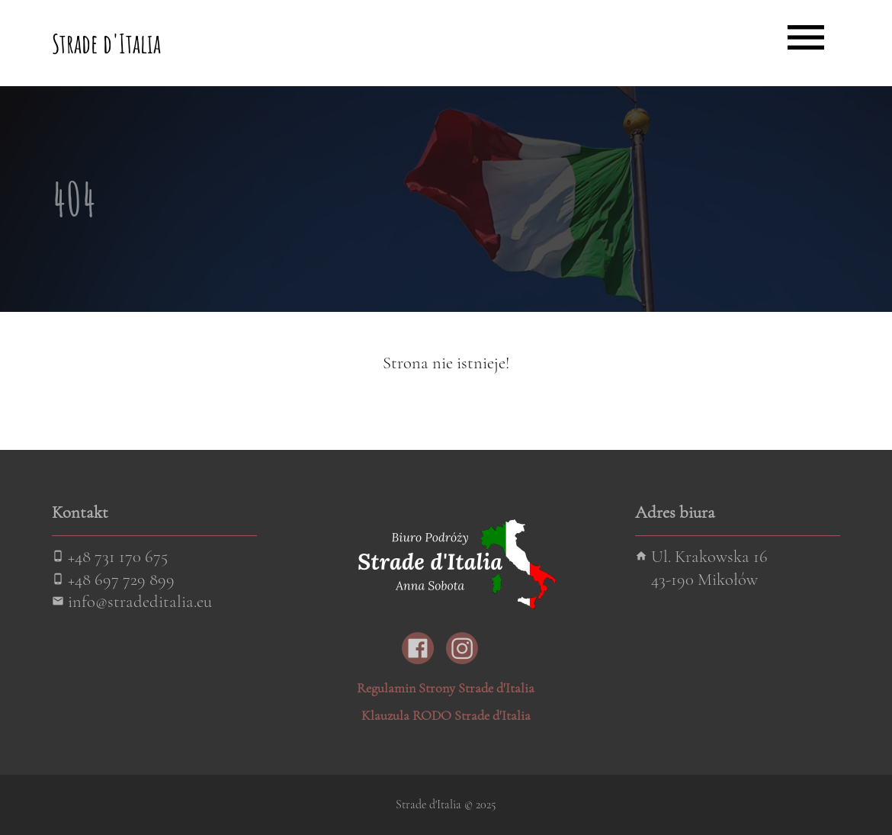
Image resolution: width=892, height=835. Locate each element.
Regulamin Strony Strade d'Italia (445, 687)
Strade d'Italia (106, 43)
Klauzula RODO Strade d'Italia (446, 715)
